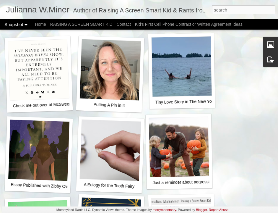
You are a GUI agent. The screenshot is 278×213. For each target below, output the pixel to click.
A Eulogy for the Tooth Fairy (109, 185)
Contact (124, 24)
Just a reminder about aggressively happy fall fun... (199, 182)
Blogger (201, 210)
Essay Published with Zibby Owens (43, 185)
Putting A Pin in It (109, 105)
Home (40, 24)
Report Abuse (219, 210)
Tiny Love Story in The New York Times (191, 101)
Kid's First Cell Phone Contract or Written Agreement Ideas (189, 24)
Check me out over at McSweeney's (46, 104)
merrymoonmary (164, 210)
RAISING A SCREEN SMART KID (81, 24)
